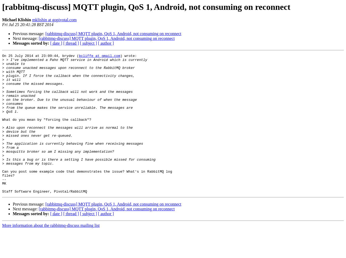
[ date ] (56, 43)
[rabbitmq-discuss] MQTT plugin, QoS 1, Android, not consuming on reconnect (113, 33)
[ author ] (106, 43)
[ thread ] (71, 43)
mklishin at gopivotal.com (54, 20)
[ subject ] (88, 43)
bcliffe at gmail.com (99, 56)
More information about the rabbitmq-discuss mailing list (51, 253)
